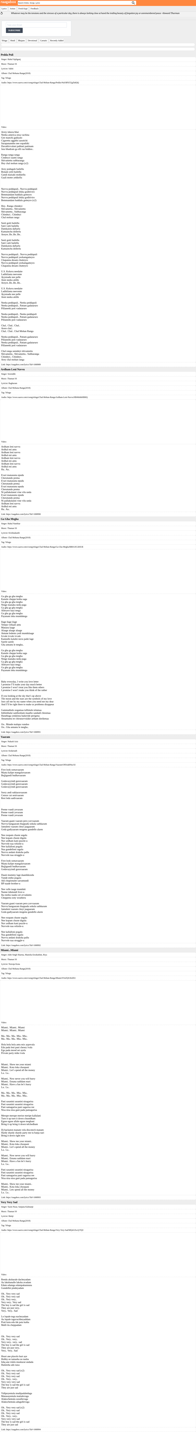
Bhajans (21, 40)
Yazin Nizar (12, 1207)
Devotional (32, 40)
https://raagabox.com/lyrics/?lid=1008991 (23, 732)
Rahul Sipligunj (14, 59)
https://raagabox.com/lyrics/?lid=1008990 (23, 514)
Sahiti (11, 69)
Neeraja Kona (14, 964)
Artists (12, 9)
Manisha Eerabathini (33, 955)
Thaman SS (12, 64)
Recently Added (57, 40)
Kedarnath (13, 751)
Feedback (34, 9)
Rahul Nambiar (14, 523)
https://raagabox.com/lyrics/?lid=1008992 (23, 945)
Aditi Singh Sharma (15, 955)
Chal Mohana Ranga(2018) (19, 73)
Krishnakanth (14, 533)
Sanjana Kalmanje (25, 1207)
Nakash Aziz (13, 741)
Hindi (12, 40)
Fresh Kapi (23, 9)
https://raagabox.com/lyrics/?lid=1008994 (23, 1429)
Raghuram (13, 383)
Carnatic (43, 40)
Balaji (11, 1216)
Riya (45, 955)
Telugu (4, 40)
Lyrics (4, 9)
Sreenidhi (11, 374)
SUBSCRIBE (14, 30)
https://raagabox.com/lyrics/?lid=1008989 (23, 364)
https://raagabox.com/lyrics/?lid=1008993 (23, 1197)
